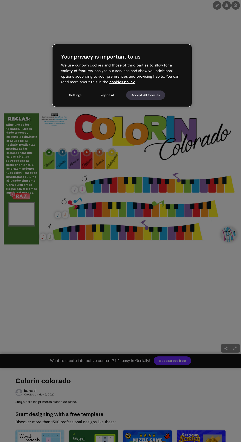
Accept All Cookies (145, 95)
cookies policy (122, 82)
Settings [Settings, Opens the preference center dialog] (75, 95)
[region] (122, 75)
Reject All (107, 95)
